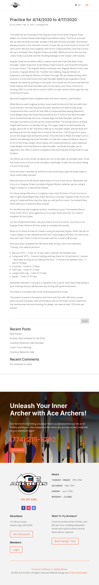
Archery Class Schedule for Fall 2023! (27, 338)
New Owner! (16, 333)
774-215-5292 (28, 499)
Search (85, 321)
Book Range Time (65, 541)
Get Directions (21, 534)
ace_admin (16, 24)
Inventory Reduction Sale (22, 352)
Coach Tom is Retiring (20, 347)
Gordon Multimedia (77, 572)
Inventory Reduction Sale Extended (26, 342)
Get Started (18, 450)
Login (16, 549)
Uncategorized (42, 24)
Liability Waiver (60, 569)
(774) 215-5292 (33, 439)
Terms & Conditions (41, 569)
